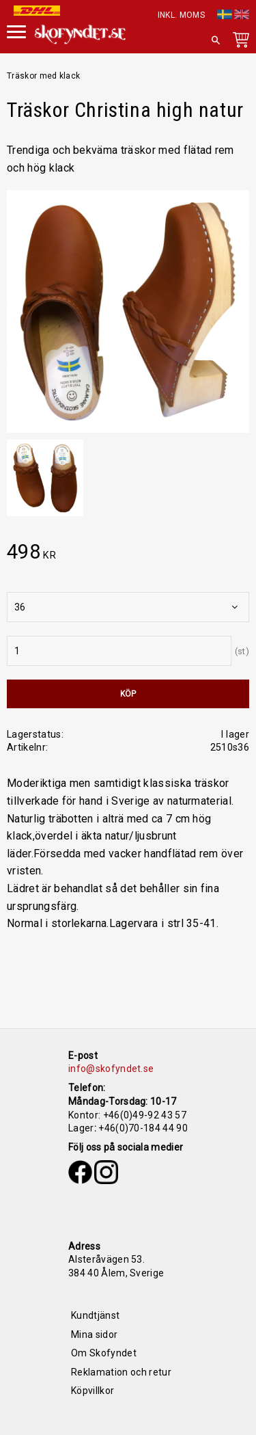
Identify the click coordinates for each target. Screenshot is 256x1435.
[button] (16, 30)
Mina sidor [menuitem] (94, 1334)
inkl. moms (181, 15)
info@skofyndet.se (111, 1068)
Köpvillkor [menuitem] (92, 1390)
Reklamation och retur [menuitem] (121, 1372)
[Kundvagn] (238, 42)
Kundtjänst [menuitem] (95, 1315)
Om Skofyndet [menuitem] (104, 1352)
